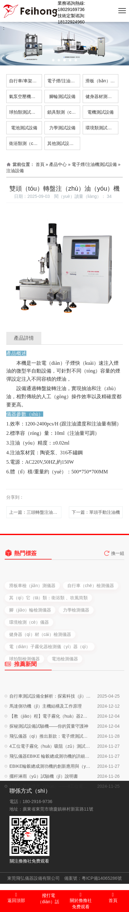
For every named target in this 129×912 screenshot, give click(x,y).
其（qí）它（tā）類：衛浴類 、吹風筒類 (48, 622)
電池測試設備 (24, 127)
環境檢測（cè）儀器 (29, 646)
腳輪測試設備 (62, 96)
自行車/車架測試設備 (25, 80)
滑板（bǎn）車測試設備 (101, 80)
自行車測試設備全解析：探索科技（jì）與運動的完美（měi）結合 (50, 724)
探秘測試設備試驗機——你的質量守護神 (48, 754)
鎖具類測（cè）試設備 (63, 112)
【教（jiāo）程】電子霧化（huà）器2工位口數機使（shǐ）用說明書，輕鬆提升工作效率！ (50, 744)
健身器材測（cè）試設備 (101, 96)
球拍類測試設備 (24, 112)
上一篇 (35, 512)
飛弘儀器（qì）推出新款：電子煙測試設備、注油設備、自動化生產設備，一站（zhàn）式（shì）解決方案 (50, 764)
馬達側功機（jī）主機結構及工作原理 (45, 734)
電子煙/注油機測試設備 (63, 80)
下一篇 (96, 512)
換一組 (117, 556)
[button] (53, 60)
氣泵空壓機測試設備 (25, 96)
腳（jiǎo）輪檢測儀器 (30, 634)
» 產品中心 (56, 164)
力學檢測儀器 (76, 634)
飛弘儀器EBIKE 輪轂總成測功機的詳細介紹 (50, 784)
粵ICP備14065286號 (102, 878)
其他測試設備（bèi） (63, 143)
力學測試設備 (62, 127)
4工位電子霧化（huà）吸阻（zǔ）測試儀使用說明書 (50, 774)
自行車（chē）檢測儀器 (90, 610)
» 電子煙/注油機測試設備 (92, 164)
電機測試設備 (100, 112)
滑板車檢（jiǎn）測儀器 (32, 610)
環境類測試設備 (100, 127)
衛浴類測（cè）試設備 (25, 143)
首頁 (40, 164)
